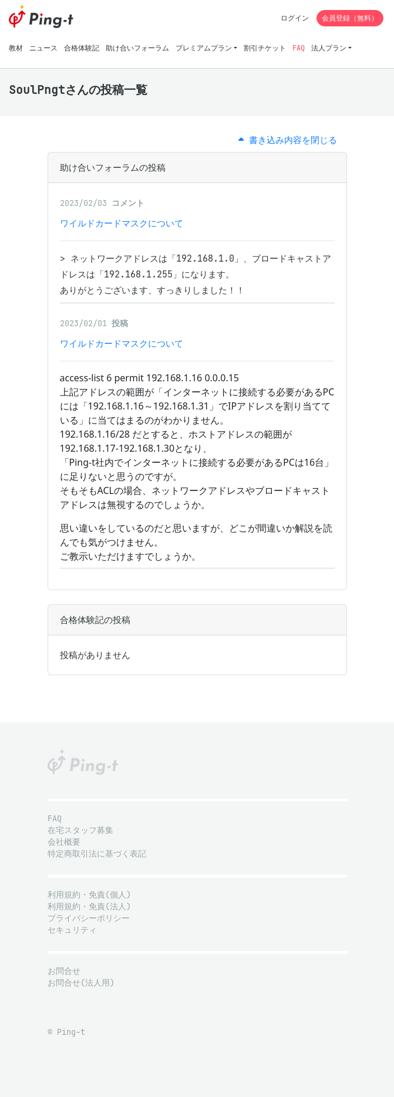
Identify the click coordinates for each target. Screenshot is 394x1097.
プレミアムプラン (204, 47)
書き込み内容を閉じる (287, 139)
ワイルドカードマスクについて (121, 223)
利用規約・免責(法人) (89, 907)
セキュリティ (72, 930)
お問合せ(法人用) (81, 983)
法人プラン (328, 47)
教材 (16, 47)
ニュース (43, 47)
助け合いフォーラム (137, 47)
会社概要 (64, 842)
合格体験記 (81, 47)
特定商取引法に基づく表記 (97, 854)
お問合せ (64, 971)
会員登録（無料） (350, 17)
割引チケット (265, 47)
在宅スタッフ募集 (80, 830)
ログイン (295, 17)
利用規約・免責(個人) (89, 895)
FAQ (298, 47)
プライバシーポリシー (89, 918)
